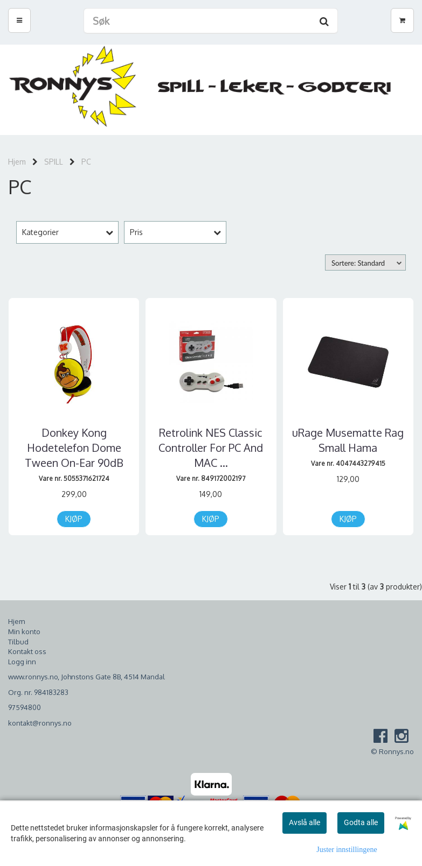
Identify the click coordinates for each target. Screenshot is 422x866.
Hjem (17, 161)
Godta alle (361, 822)
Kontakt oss (27, 651)
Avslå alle (304, 822)
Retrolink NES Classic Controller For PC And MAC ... (210, 447)
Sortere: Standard (358, 263)
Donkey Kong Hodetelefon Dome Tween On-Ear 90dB (74, 447)
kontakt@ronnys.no (40, 723)
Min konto (24, 631)
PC (86, 161)
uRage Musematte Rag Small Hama (348, 440)
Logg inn (22, 661)
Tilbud (18, 641)
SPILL (53, 161)
